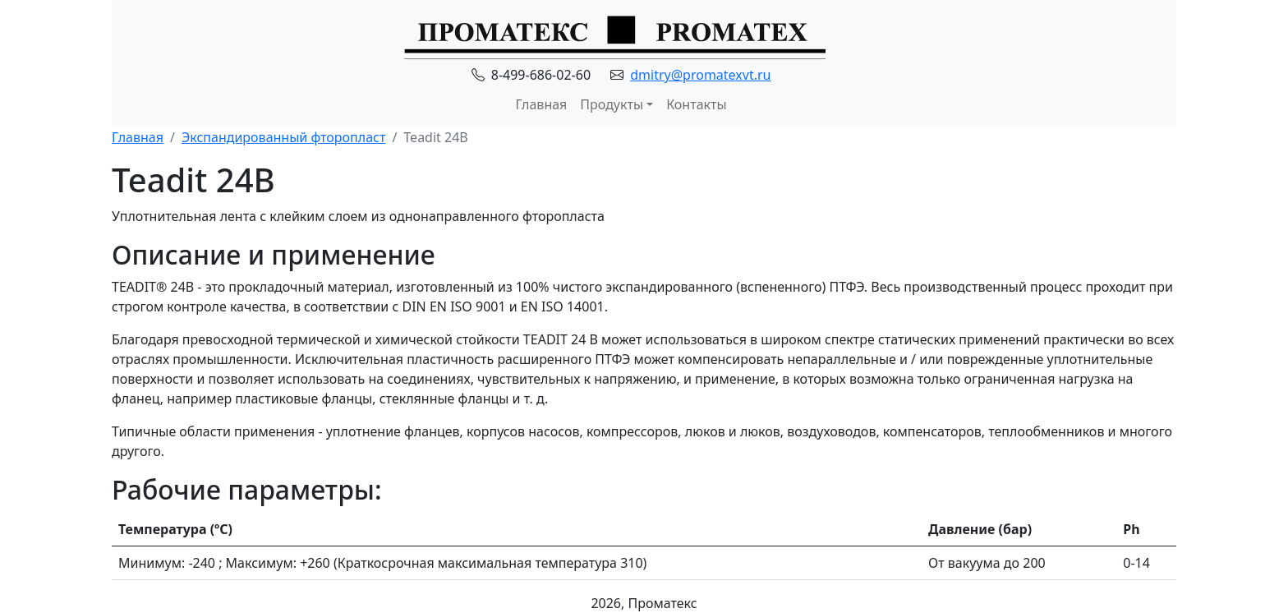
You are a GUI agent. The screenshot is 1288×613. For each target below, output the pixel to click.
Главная (541, 104)
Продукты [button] (611, 104)
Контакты (696, 104)
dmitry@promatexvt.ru (700, 75)
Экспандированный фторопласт (283, 137)
